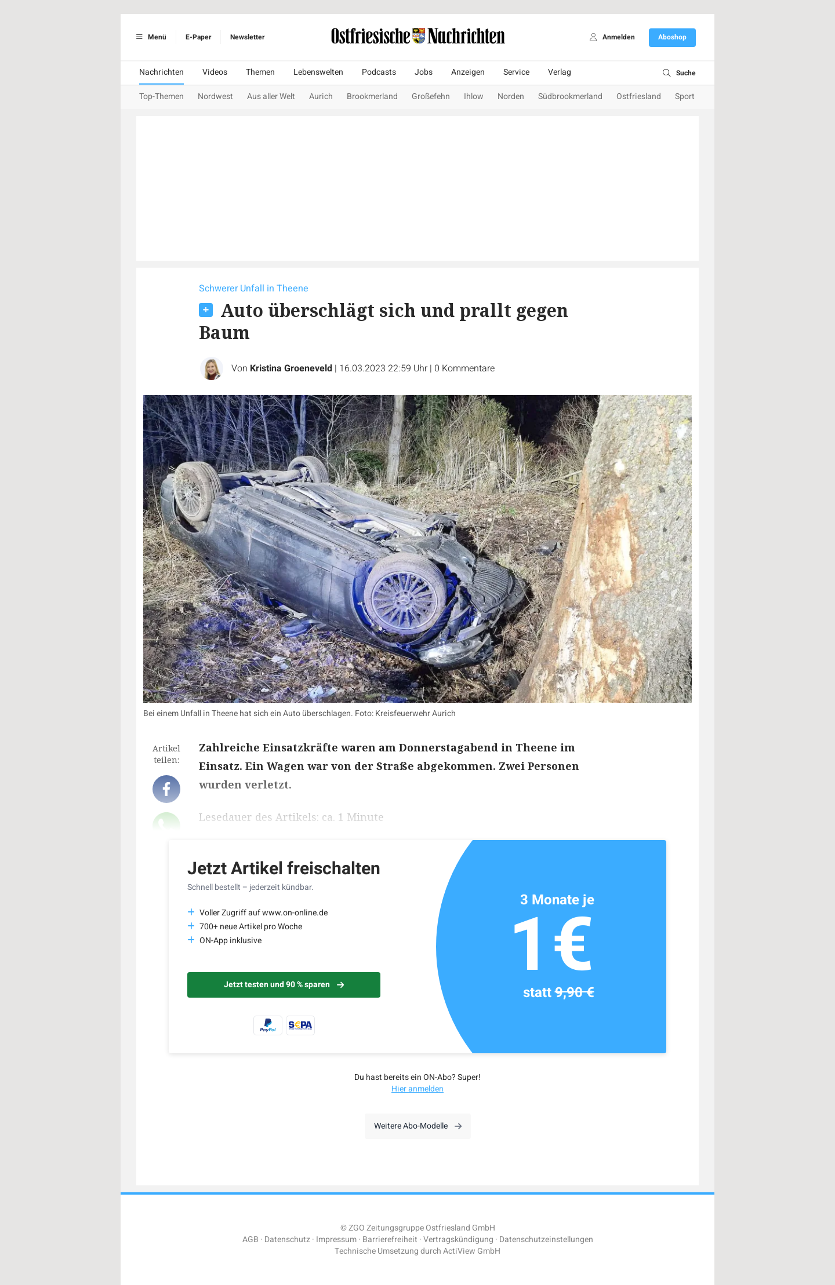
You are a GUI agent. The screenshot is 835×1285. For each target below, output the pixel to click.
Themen (260, 72)
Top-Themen (161, 96)
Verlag (559, 72)
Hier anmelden (417, 1089)
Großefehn (431, 96)
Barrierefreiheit (390, 1239)
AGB (250, 1239)
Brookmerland (372, 96)
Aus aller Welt (271, 96)
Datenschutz (287, 1239)
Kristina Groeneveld (291, 368)
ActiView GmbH (471, 1251)
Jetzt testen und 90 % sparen (284, 985)
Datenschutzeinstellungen (546, 1239)
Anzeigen (468, 72)
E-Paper (198, 37)
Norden (511, 96)
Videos (214, 72)
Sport (685, 96)
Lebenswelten (318, 72)
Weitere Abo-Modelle (418, 1126)
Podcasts (379, 72)
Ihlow (474, 96)
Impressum (336, 1239)
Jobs (424, 72)
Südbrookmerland (570, 96)
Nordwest (215, 96)
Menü (149, 37)
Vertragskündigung (458, 1239)
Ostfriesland (638, 96)
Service (516, 72)
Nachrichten (161, 72)
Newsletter (247, 37)
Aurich (321, 96)
